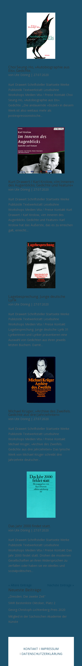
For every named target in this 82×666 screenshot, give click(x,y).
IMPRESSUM (50, 649)
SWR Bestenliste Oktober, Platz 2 (31, 603)
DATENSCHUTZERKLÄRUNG (41, 654)
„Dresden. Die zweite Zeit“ (26, 596)
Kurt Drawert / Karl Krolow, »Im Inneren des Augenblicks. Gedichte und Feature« (41, 183)
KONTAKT (30, 649)
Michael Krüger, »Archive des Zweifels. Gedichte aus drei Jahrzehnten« (39, 413)
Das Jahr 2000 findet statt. (29, 526)
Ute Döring (22, 75)
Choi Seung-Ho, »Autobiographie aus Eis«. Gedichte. (39, 69)
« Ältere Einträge (20, 585)
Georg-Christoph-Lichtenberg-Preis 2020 (36, 610)
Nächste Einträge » (60, 585)
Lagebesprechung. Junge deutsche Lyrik (36, 298)
